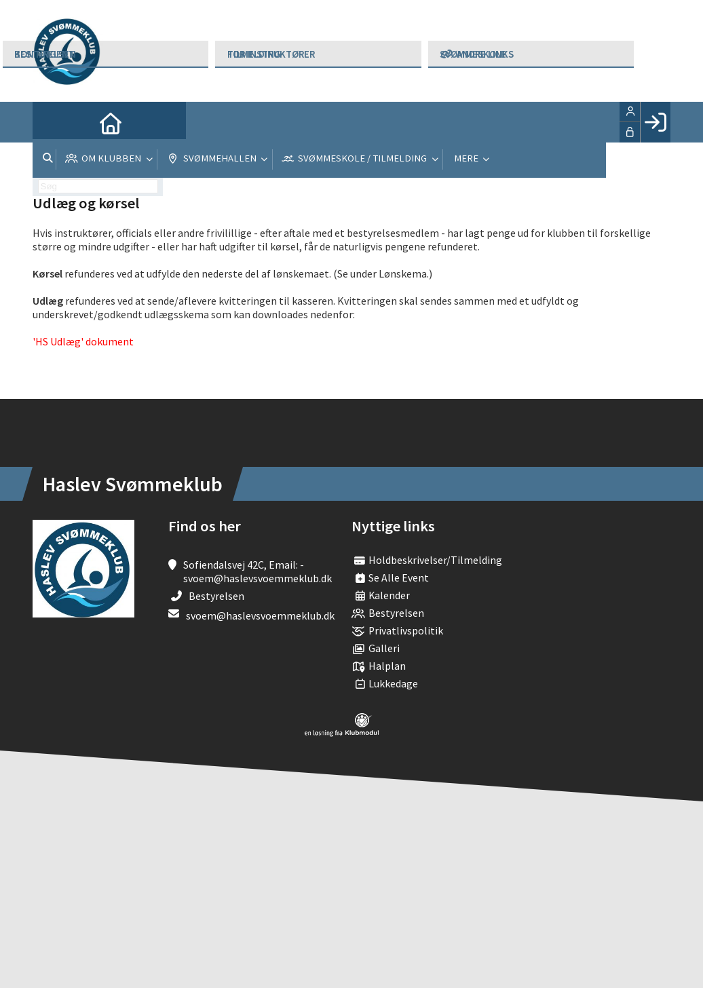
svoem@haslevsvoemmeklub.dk (260, 615)
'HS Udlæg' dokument (83, 341)
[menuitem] (53, 122)
